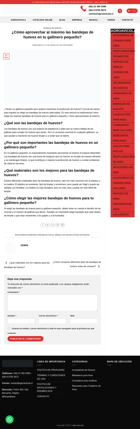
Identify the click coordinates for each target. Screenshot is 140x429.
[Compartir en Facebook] (42, 225)
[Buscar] (120, 11)
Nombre (12, 316)
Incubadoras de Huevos (83, 370)
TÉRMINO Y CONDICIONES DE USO (51, 377)
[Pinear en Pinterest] (57, 225)
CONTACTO (125, 20)
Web (72, 316)
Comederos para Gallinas (84, 381)
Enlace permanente (81, 235)
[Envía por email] (52, 225)
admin (70, 45)
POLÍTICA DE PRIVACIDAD (50, 370)
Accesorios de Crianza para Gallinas (123, 183)
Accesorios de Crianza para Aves (123, 40)
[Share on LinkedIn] (62, 225)
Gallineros (121, 214)
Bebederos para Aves (82, 375)
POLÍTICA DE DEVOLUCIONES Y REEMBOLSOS (46, 387)
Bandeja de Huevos (52, 28)
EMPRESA (75, 20)
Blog (60, 20)
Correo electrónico (48, 316)
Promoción (121, 56)
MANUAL (92, 20)
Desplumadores (124, 51)
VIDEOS (109, 20)
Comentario (14, 292)
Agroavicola (16, 20)
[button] (9, 419)
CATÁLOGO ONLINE (40, 20)
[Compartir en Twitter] (47, 225)
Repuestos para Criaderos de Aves (86, 388)
